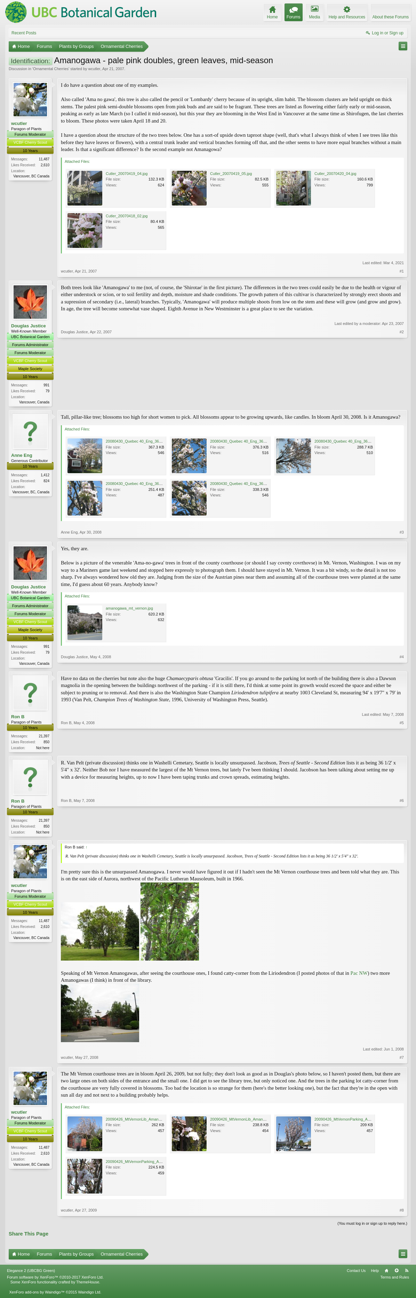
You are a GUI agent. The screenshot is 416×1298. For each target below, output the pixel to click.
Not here (42, 750)
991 (46, 385)
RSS (406, 1273)
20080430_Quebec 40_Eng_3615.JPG (243, 442)
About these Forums (391, 17)
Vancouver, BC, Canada (30, 493)
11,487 (44, 159)
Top (396, 1273)
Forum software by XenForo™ (55, 1280)
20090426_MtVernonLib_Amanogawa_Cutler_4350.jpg (152, 1122)
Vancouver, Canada (34, 402)
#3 (402, 533)
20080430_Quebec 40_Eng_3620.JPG (243, 485)
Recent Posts (23, 33)
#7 (402, 1060)
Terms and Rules (394, 1280)
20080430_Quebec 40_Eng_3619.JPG (139, 485)
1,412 (45, 476)
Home (386, 1273)
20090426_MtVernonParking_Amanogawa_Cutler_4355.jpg (365, 1122)
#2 (402, 402)
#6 (402, 834)
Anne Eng (21, 456)
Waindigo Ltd (89, 1295)
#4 (402, 664)
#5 (402, 749)
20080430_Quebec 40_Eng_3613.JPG (139, 442)
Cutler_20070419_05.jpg (231, 173)
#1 (402, 271)
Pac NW (358, 976)
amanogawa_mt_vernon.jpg (129, 609)
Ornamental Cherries (51, 69)
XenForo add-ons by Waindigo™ (36, 1295)
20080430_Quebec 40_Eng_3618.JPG (347, 442)
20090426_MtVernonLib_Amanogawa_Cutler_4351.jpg (256, 1122)
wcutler (94, 69)
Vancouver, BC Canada (31, 176)
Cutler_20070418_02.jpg (127, 216)
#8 (402, 1213)
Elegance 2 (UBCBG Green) (31, 1274)
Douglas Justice (28, 325)
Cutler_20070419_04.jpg (127, 173)
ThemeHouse (87, 1285)
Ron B (17, 718)
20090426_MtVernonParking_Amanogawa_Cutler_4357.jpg (156, 1165)
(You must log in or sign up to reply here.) (372, 1226)
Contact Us (356, 1274)
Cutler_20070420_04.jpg (335, 173)
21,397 (44, 738)
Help (375, 1274)
